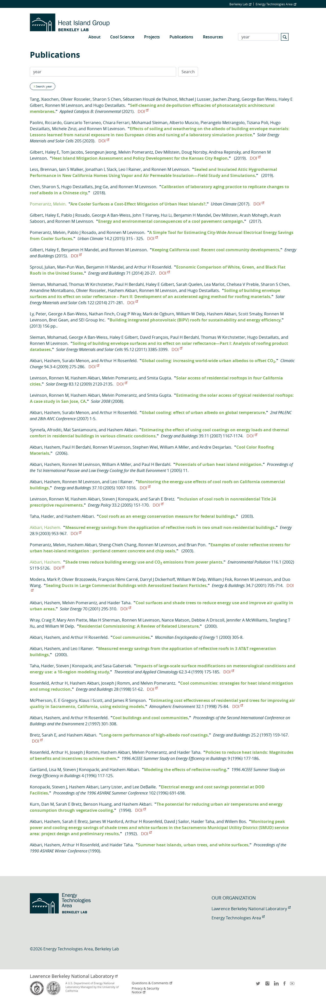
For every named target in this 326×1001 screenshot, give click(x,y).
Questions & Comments (152, 983)
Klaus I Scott (90, 700)
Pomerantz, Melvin (48, 232)
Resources (213, 37)
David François (154, 337)
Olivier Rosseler (75, 99)
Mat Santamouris (80, 430)
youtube (293, 985)
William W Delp (190, 314)
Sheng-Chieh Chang (117, 545)
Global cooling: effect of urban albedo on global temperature (203, 412)
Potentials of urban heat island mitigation (218, 464)
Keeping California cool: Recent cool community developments (215, 250)
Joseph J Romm (115, 683)
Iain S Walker (71, 169)
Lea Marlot (214, 284)
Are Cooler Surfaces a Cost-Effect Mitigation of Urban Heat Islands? (137, 204)
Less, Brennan (43, 169)
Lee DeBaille (144, 787)
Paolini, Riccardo (46, 122)
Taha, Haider (42, 516)
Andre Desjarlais (215, 447)
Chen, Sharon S (44, 186)
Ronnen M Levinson (64, 105)
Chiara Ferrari (116, 122)
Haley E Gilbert (160, 284)
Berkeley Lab (240, 4)
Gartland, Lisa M (45, 769)
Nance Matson (175, 620)
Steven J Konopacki (120, 499)
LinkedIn (276, 985)
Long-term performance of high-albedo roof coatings (154, 735)
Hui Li (166, 215)
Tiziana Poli (257, 122)
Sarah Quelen (189, 284)
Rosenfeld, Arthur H (49, 683)
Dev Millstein (167, 152)
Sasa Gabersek (117, 666)
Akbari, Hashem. (45, 527)
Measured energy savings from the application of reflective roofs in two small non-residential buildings (170, 527)
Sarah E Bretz (161, 499)
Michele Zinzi (64, 128)
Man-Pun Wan (70, 267)
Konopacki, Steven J (48, 787)
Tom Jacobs (72, 152)
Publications (181, 37)
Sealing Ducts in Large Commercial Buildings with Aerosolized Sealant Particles (126, 585)
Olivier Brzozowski (79, 579)
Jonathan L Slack (100, 169)
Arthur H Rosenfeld (152, 267)
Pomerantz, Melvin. (48, 204)
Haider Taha (119, 603)
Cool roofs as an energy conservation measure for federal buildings (167, 516)
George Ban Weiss (259, 99)
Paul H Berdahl (129, 284)
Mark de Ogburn (158, 314)
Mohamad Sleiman (149, 122)
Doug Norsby (194, 152)
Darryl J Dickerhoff (157, 579)
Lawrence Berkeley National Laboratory (251, 908)
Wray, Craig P (42, 620)
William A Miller (174, 447)
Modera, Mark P (45, 579)
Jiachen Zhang (226, 99)
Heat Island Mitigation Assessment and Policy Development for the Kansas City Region (140, 158)
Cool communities (131, 637)
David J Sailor (176, 821)
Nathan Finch (101, 314)
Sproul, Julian (42, 267)
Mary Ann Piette (72, 620)
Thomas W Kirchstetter (91, 284)
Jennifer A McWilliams (246, 620)
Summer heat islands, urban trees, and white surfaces (193, 845)
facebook (284, 985)
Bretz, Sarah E (43, 735)
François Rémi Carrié (118, 579)
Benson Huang (97, 804)
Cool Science (122, 37)
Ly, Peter (38, 314)
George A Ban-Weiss (111, 215)
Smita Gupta (159, 378)
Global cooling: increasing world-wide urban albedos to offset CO (208, 360)
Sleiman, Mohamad (48, 284)
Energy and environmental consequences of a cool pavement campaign (170, 221)
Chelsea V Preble (243, 284)
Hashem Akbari (122, 290)
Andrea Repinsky (225, 152)
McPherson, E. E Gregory (53, 700)
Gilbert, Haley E (44, 152)
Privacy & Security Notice (145, 990)
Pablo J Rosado (75, 215)
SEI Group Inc (92, 320)
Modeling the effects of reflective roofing (185, 769)
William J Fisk (220, 579)
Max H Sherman (104, 620)
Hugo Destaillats (109, 105)
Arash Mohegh (254, 215)
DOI (143, 111)
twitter (258, 985)
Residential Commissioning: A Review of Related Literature (139, 626)
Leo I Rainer (130, 169)
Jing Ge (101, 186)
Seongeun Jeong (100, 152)
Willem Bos (235, 821)
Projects (152, 37)
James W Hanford (106, 821)
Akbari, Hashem (45, 360)
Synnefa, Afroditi (45, 430)
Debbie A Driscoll (207, 620)
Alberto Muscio (184, 122)
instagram (267, 985)
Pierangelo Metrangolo (223, 122)
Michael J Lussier (195, 99)
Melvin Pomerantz (135, 152)
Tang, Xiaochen (44, 99)
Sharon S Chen (107, 99)
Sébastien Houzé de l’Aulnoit (150, 99)
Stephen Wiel (145, 447)
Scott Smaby (250, 314)
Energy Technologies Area (276, 4)
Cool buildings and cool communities (150, 717)
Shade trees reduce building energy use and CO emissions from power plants (143, 562)
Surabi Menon (75, 360)
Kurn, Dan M (42, 804)
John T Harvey (146, 215)
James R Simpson (129, 700)
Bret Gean (58, 320)
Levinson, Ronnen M (49, 378)
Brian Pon (196, 545)
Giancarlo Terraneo (82, 122)
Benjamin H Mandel (192, 215)
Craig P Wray (128, 314)
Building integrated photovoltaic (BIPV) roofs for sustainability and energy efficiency (195, 320)
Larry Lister (111, 787)
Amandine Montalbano (52, 290)
